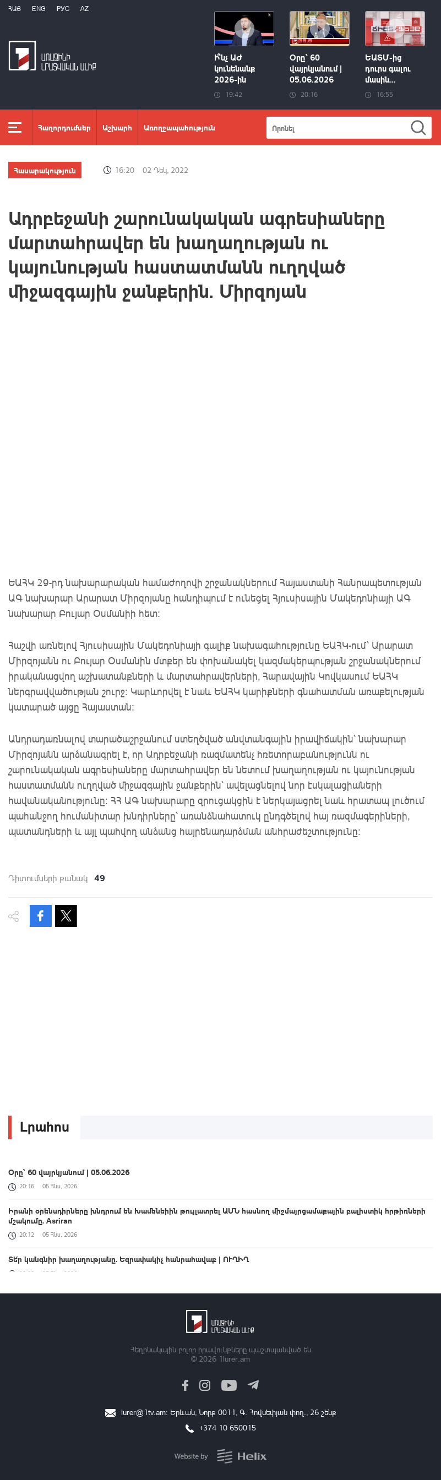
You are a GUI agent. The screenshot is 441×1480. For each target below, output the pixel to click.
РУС (63, 8)
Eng (39, 8)
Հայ (14, 8)
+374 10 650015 (227, 1427)
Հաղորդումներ (64, 127)
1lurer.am (234, 1358)
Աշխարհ (117, 127)
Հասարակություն (45, 170)
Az (84, 8)
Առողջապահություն (179, 127)
